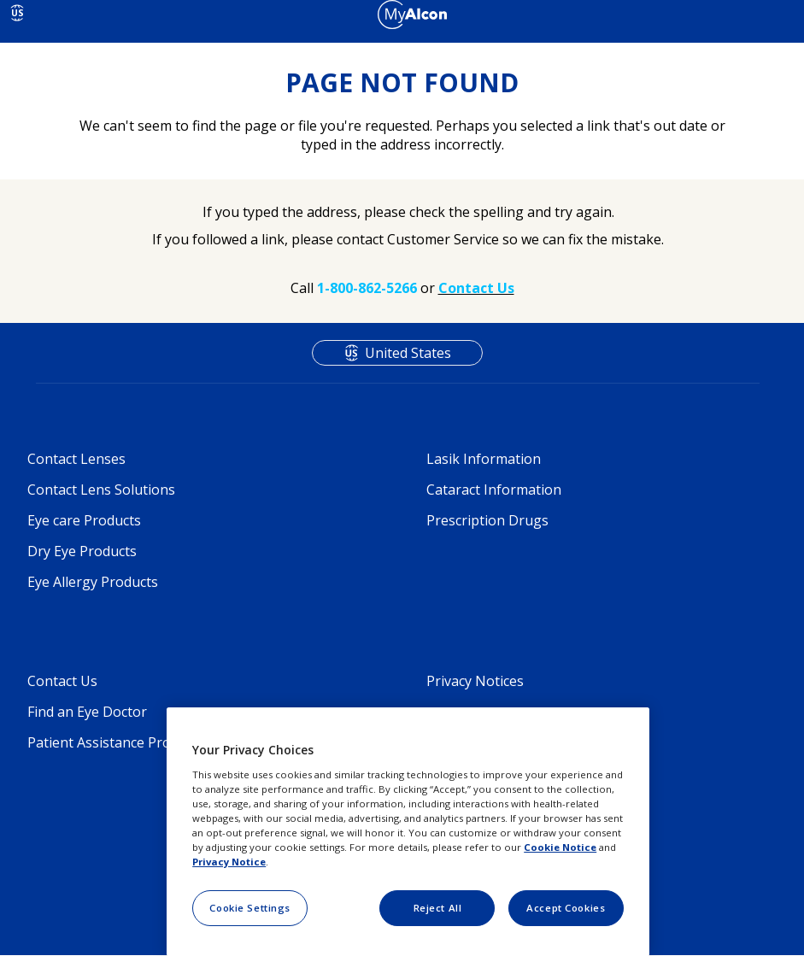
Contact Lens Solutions (101, 489)
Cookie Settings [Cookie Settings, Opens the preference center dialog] (249, 907)
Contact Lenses (76, 459)
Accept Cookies (565, 907)
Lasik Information (483, 459)
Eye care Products (84, 520)
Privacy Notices (475, 681)
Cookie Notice (560, 847)
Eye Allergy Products (92, 582)
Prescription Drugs (487, 520)
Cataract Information (493, 489)
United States (408, 352)
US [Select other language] (17, 13)
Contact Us (62, 681)
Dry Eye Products (82, 551)
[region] (408, 831)
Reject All (438, 907)
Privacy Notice (229, 861)
